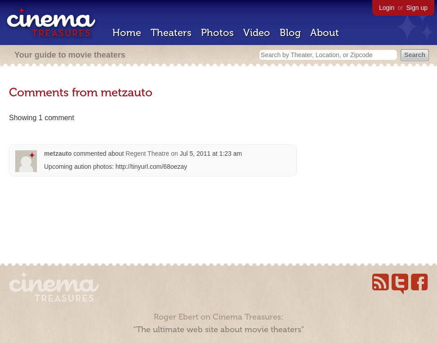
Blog (290, 33)
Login (386, 7)
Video (256, 33)
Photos (217, 33)
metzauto (57, 153)
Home (126, 33)
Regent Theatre (147, 153)
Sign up (417, 7)
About (324, 33)
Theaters (171, 33)
